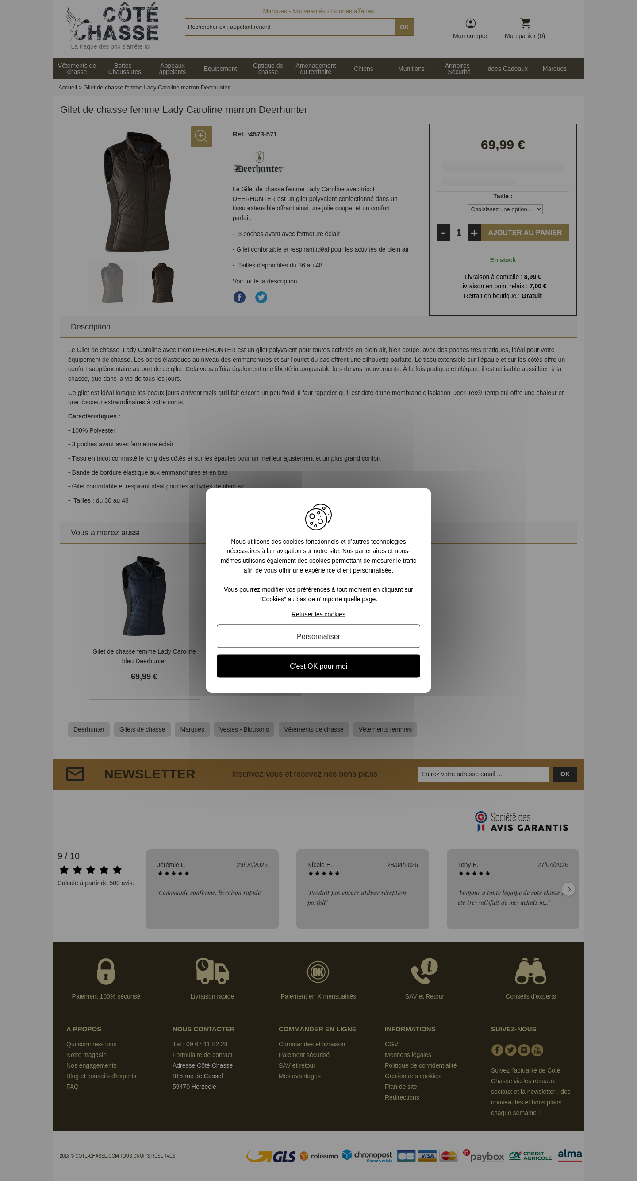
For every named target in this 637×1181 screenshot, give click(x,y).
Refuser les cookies (318, 614)
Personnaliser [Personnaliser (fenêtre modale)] (318, 636)
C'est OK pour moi (318, 666)
